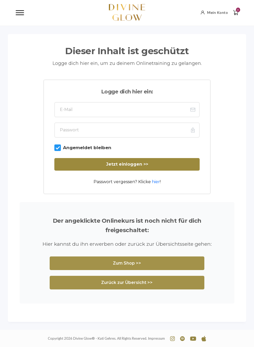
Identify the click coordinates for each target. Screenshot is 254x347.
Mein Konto (214, 12)
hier (156, 181)
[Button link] (127, 164)
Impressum (156, 338)
